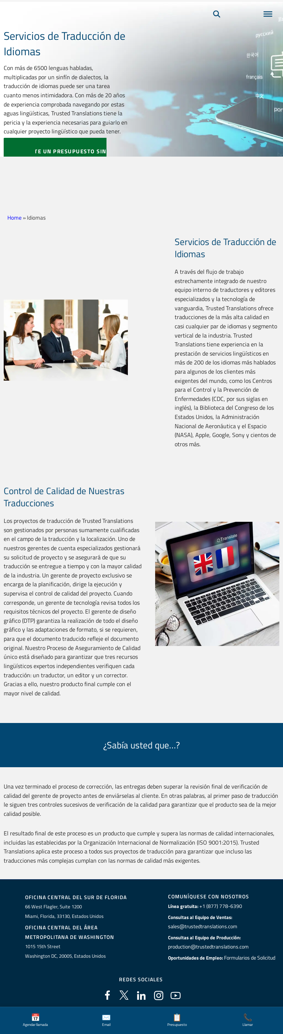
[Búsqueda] (216, 24)
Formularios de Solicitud (250, 956)
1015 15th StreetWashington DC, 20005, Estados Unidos (65, 950)
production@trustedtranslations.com (208, 946)
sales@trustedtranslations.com (202, 926)
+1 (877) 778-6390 (219, 905)
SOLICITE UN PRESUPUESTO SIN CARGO (55, 156)
